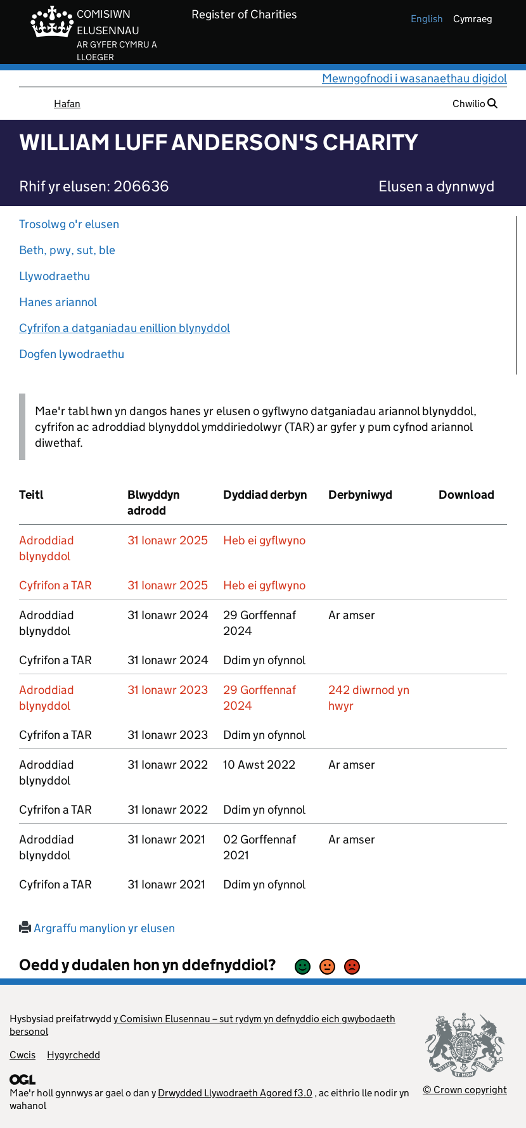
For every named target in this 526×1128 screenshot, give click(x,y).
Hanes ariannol (58, 302)
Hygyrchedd (73, 1055)
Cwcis (22, 1055)
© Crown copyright (465, 1090)
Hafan (67, 104)
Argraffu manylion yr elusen (97, 928)
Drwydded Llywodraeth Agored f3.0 (235, 1093)
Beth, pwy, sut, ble (67, 250)
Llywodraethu (54, 276)
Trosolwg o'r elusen (69, 224)
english (427, 19)
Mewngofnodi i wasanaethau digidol (414, 78)
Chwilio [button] (474, 104)
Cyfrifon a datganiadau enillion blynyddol (124, 328)
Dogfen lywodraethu (71, 354)
